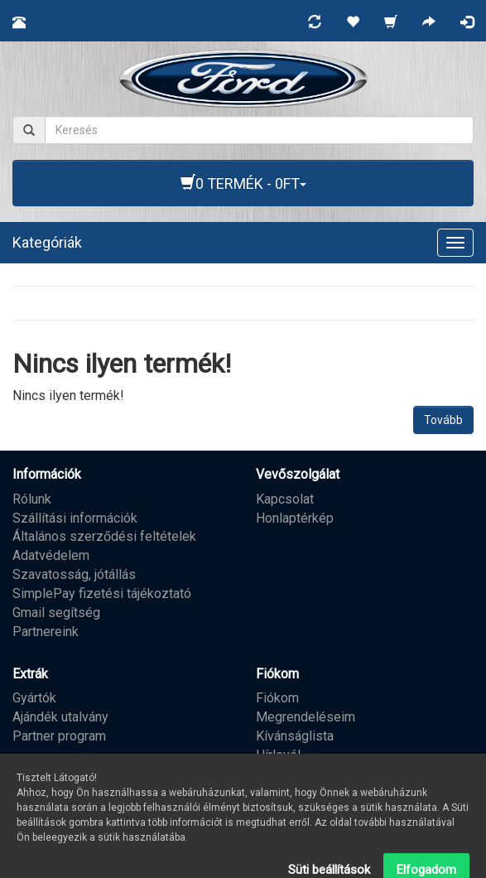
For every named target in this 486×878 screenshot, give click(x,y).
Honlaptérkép (295, 518)
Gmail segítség (56, 612)
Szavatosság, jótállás (74, 574)
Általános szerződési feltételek (104, 536)
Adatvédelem (50, 555)
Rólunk (31, 499)
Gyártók (34, 698)
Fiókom (277, 698)
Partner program (59, 736)
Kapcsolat (285, 499)
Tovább (443, 420)
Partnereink (45, 631)
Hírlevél (278, 755)
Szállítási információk (74, 518)
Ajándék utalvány (60, 717)
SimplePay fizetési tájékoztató (101, 593)
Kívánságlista (295, 736)
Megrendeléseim (305, 717)
